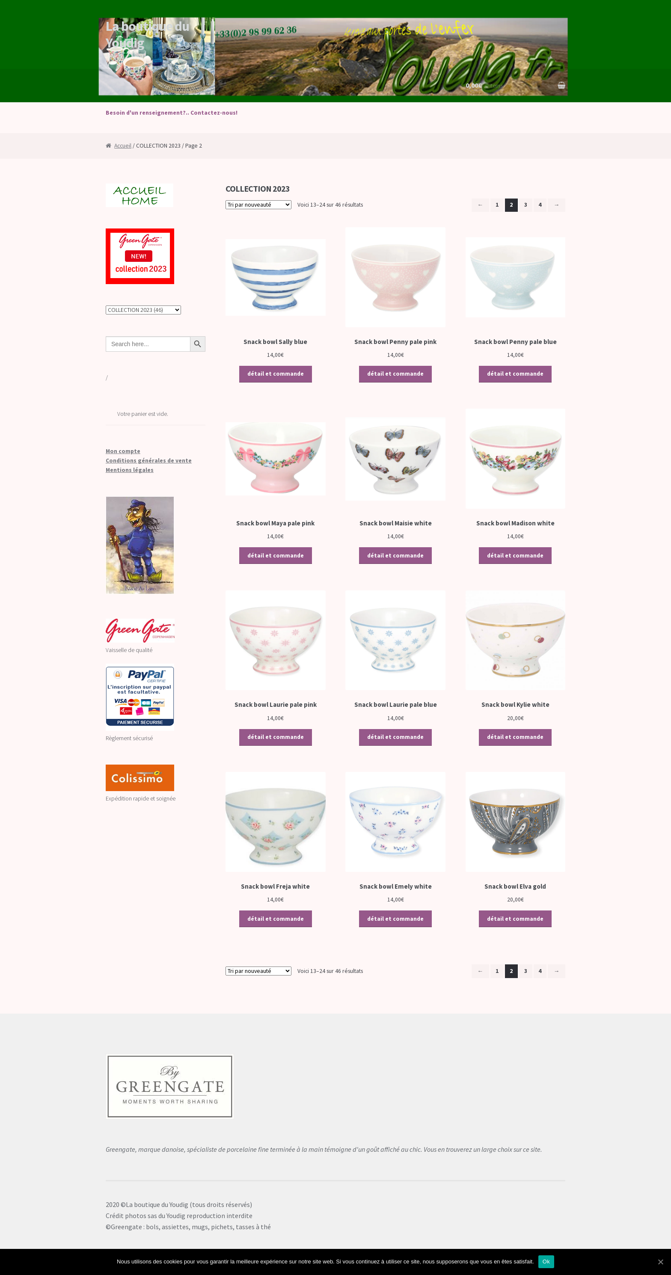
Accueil (122, 145)
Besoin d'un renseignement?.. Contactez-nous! (172, 112)
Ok (546, 1261)
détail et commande (275, 373)
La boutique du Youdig (147, 34)
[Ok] (660, 1261)
